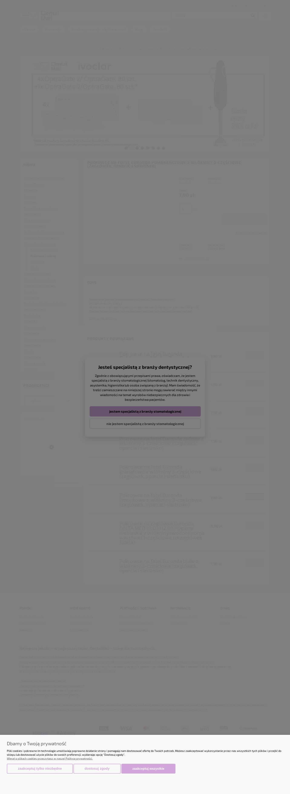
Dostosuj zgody (97, 768)
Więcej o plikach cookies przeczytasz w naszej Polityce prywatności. (50, 758)
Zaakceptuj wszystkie (148, 768)
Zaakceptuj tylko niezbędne (40, 768)
